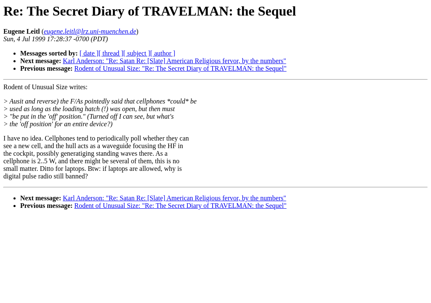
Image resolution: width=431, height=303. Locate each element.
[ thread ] (110, 53)
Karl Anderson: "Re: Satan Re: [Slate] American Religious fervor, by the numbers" (174, 60)
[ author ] (163, 53)
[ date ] (89, 53)
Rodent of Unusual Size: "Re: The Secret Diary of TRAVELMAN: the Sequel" (180, 68)
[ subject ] (136, 53)
